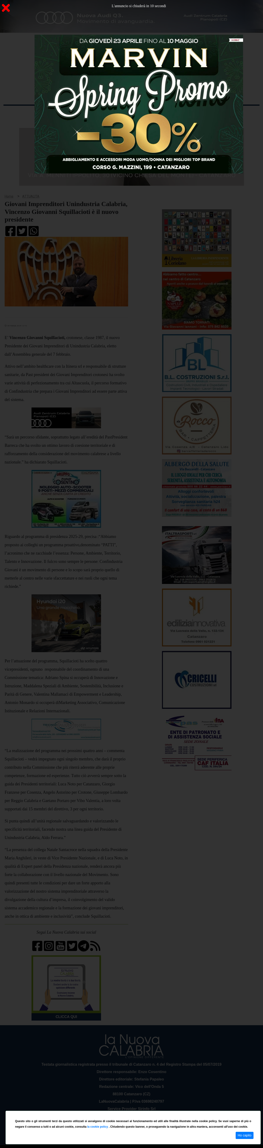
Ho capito (244, 1135)
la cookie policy (98, 1126)
